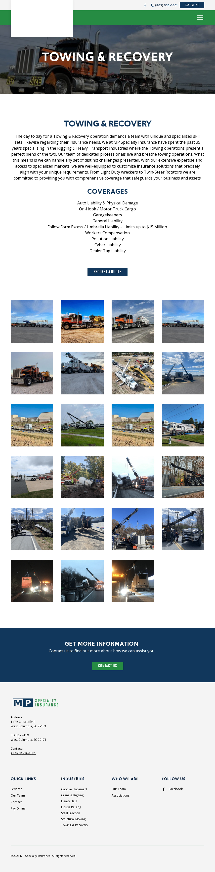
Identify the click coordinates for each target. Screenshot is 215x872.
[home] (42, 16)
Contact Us (107, 666)
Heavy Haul (69, 801)
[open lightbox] (32, 322)
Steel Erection (70, 813)
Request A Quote (107, 272)
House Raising (71, 807)
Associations (120, 795)
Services (16, 789)
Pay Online (192, 5)
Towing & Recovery (74, 825)
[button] (199, 18)
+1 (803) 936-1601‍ (23, 753)
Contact (16, 802)
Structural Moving (73, 819)
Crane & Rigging (72, 795)
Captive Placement (74, 789)
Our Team (18, 795)
